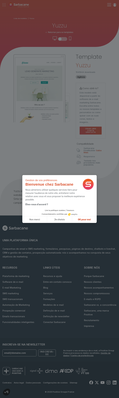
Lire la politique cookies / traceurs (59, 210)
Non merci (34, 219)
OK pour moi (84, 219)
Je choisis (59, 219)
